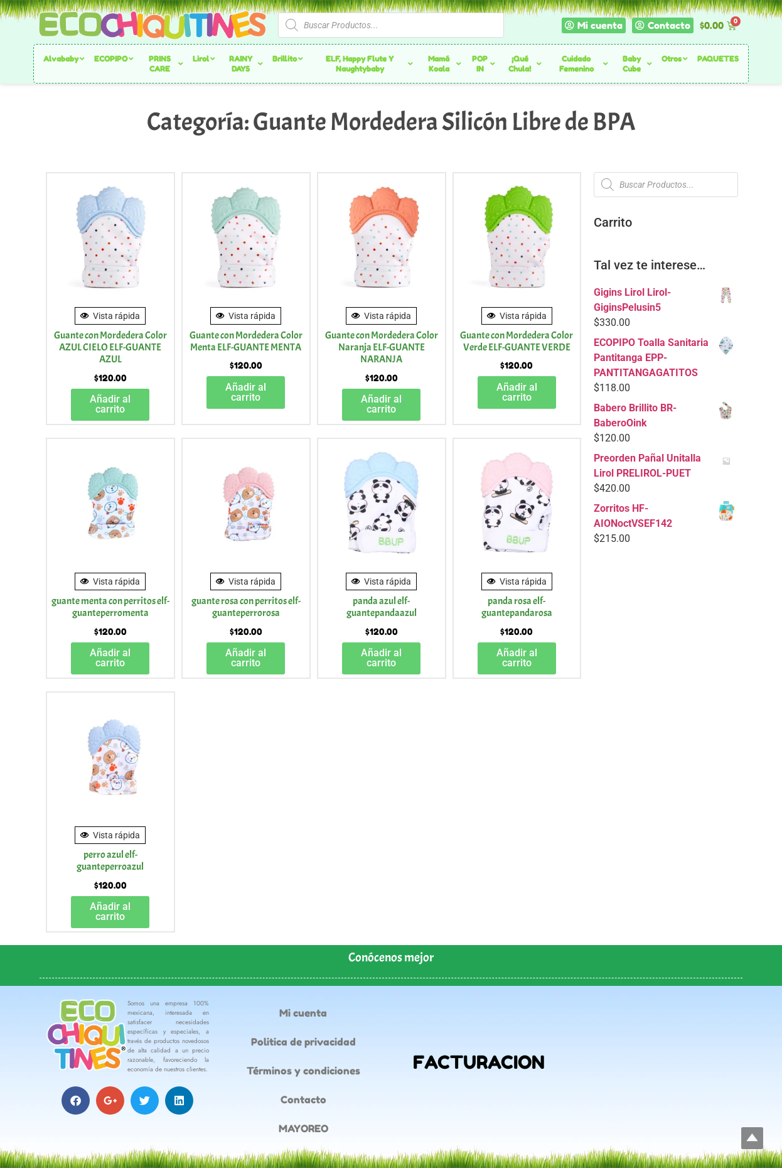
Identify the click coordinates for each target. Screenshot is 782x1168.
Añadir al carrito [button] (110, 404)
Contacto (303, 1099)
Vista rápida (110, 316)
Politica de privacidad (303, 1042)
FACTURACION (479, 1062)
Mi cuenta (303, 1013)
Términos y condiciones (303, 1070)
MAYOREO (303, 1128)
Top (752, 1138)
